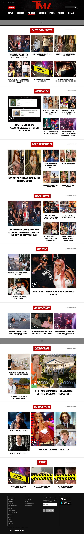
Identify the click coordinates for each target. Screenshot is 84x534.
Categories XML (11, 516)
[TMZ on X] (10, 2)
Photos (31, 13)
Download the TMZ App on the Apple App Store (65, 498)
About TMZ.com (11, 498)
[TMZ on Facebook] (8, 2)
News (10, 13)
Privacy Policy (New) (12, 499)
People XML (10, 521)
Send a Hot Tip (28, 499)
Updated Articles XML (12, 512)
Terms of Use (11, 501)
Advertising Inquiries (29, 503)
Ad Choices (10, 503)
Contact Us (27, 498)
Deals (71, 13)
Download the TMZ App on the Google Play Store (65, 503)
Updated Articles (11, 510)
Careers (27, 501)
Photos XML (10, 523)
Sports (20, 13)
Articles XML (10, 508)
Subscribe (55, 504)
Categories (10, 514)
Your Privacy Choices (12, 505)
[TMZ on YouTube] (49, 510)
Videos (42, 13)
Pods (52, 13)
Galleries (10, 517)
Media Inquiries (28, 505)
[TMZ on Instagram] (15, 2)
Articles (9, 507)
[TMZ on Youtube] (12, 2)
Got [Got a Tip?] (11, 8)
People (9, 519)
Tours (61, 13)
